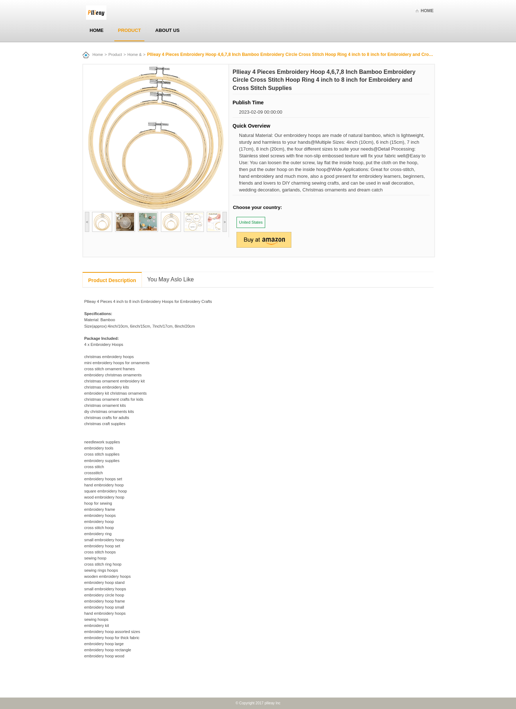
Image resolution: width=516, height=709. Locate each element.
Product (129, 30)
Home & (135, 54)
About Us (167, 30)
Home (427, 10)
